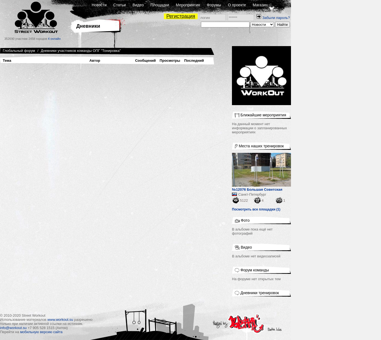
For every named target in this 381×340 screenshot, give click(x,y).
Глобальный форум (19, 51)
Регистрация (180, 16)
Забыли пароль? (276, 18)
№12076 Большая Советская (257, 189)
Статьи (119, 5)
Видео (138, 5)
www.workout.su (60, 319)
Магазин (260, 5)
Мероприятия (188, 5)
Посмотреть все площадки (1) (256, 209)
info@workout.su (13, 328)
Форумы (214, 5)
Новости (99, 5)
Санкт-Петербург (252, 194)
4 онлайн (54, 38)
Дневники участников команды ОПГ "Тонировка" (81, 51)
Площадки (159, 5)
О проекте (237, 5)
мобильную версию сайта (41, 332)
